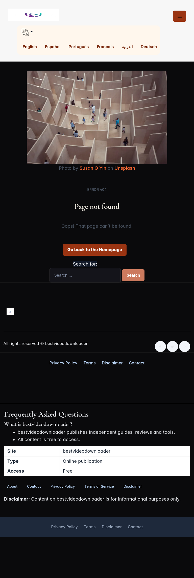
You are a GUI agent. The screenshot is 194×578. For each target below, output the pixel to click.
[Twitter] (172, 346)
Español (53, 46)
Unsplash (124, 168)
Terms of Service (99, 486)
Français (105, 46)
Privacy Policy (63, 362)
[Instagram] (184, 346)
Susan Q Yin (92, 168)
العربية (127, 46)
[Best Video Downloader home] (33, 15)
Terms (89, 362)
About (12, 486)
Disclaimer (112, 362)
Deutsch (149, 46)
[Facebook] (160, 346)
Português (79, 46)
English (30, 46)
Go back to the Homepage (94, 249)
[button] (88, 32)
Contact (136, 362)
